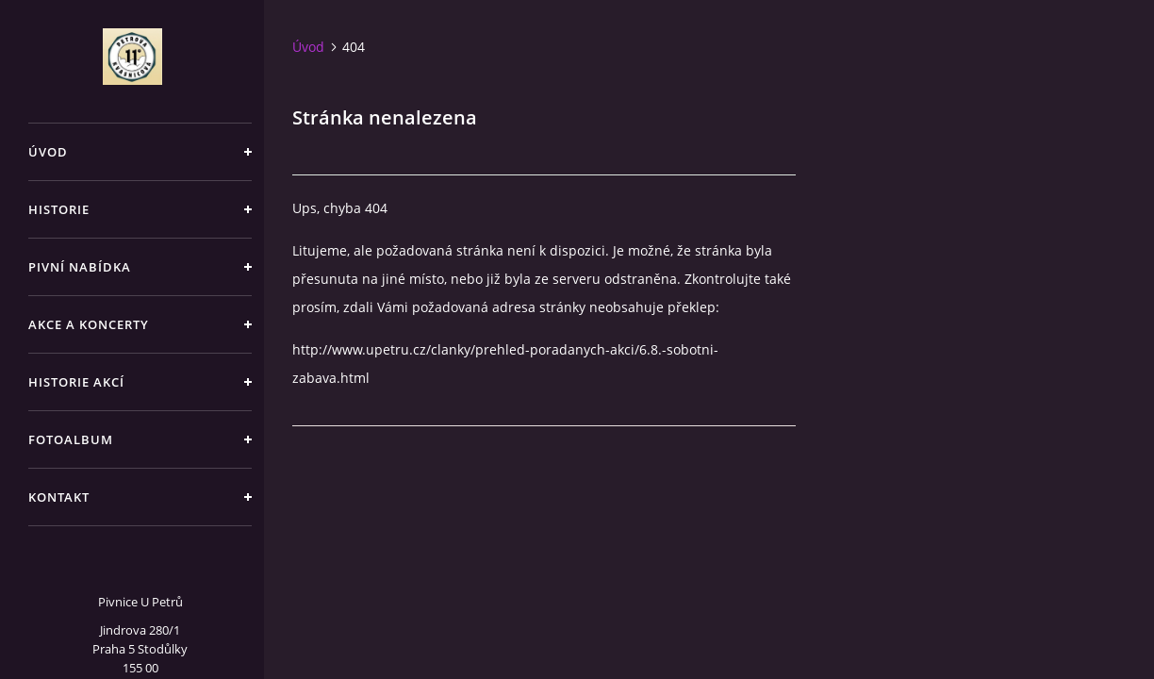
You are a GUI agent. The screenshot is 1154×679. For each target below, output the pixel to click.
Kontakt (59, 497)
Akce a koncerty (88, 324)
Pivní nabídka (79, 266)
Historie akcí (76, 381)
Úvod (48, 151)
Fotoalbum (70, 439)
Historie (59, 209)
